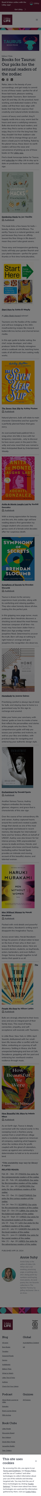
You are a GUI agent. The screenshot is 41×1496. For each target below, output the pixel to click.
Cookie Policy (30, 1492)
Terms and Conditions (12, 1471)
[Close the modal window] (36, 1461)
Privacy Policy (30, 1471)
